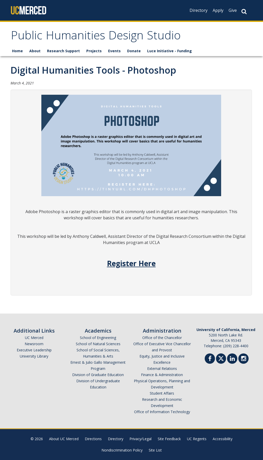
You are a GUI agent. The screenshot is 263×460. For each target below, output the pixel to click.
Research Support (63, 50)
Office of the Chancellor (162, 337)
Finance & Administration (162, 374)
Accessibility (222, 438)
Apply (218, 10)
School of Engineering (98, 337)
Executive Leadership (34, 350)
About (35, 50)
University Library (34, 356)
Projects (94, 50)
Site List (155, 450)
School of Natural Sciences (98, 343)
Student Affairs (162, 393)
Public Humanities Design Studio (96, 37)
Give (233, 10)
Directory (199, 10)
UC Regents (196, 438)
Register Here (131, 263)
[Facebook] (210, 359)
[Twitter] (221, 358)
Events (114, 50)
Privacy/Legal (140, 438)
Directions (93, 438)
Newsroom (34, 343)
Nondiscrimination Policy (122, 450)
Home (17, 50)
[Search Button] (244, 11)
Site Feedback (169, 438)
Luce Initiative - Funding (169, 50)
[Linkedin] (232, 359)
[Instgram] (243, 359)
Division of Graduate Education (98, 374)
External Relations (162, 368)
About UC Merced (64, 438)
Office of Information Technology (162, 411)
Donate (134, 50)
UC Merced (34, 337)
